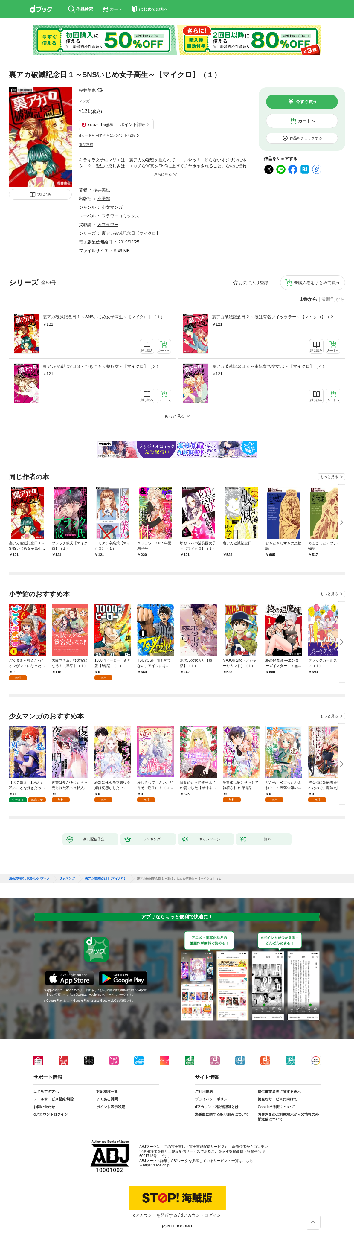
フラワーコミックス (120, 216)
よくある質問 (107, 1099)
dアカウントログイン (50, 1114)
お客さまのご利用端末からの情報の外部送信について (288, 1116)
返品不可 (86, 145)
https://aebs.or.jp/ (156, 1165)
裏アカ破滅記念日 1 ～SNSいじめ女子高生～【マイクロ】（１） (104, 316)
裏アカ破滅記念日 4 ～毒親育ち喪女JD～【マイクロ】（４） (269, 366)
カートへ (306, 120)
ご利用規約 (204, 1092)
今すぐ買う (306, 101)
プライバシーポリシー (213, 1099)
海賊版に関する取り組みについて (222, 1114)
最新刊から (333, 299)
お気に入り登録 (253, 282)
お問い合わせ (44, 1107)
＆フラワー (107, 224)
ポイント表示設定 (110, 1107)
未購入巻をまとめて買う (317, 282)
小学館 (103, 198)
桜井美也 (87, 90)
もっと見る (329, 477)
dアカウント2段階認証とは (217, 1107)
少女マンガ (112, 207)
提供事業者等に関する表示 (279, 1092)
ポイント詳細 (132, 124)
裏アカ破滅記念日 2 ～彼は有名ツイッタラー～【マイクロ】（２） (275, 316)
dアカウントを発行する (155, 1215)
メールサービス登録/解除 (53, 1099)
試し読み (44, 194)
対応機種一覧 (107, 1092)
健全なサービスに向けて (277, 1099)
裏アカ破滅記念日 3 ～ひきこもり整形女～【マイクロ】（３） (102, 366)
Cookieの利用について (276, 1107)
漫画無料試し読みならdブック (29, 878)
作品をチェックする (306, 138)
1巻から (308, 299)
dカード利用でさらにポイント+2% (107, 135)
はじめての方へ (46, 1092)
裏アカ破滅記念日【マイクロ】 (131, 233)
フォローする (100, 90)
